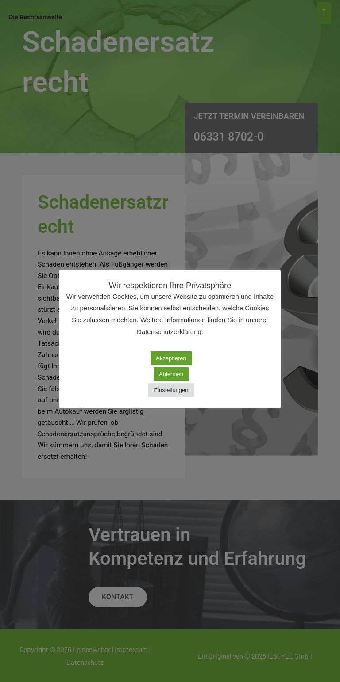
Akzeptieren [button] (171, 358)
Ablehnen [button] (171, 374)
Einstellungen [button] (171, 390)
